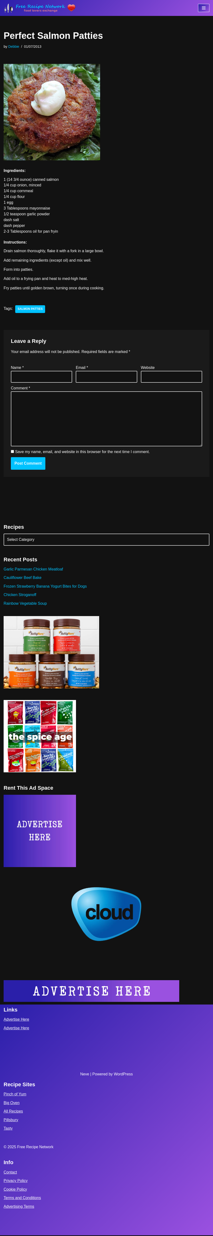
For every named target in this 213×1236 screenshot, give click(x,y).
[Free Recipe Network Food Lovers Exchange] (40, 8)
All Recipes (13, 1112)
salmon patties (30, 309)
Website (148, 368)
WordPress (123, 1075)
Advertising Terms (19, 1207)
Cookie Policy (15, 1190)
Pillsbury (11, 1121)
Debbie (13, 46)
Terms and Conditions (22, 1198)
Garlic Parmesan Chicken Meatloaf (33, 570)
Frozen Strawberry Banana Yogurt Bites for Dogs (45, 587)
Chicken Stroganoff (20, 595)
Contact (10, 1173)
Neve (84, 1075)
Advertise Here (16, 1020)
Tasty (8, 1129)
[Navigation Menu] (203, 8)
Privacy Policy (16, 1181)
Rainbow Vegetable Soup (25, 604)
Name (17, 368)
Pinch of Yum (15, 1095)
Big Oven (12, 1103)
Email (82, 368)
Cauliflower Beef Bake (22, 578)
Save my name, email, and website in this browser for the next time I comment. (82, 452)
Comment (20, 389)
